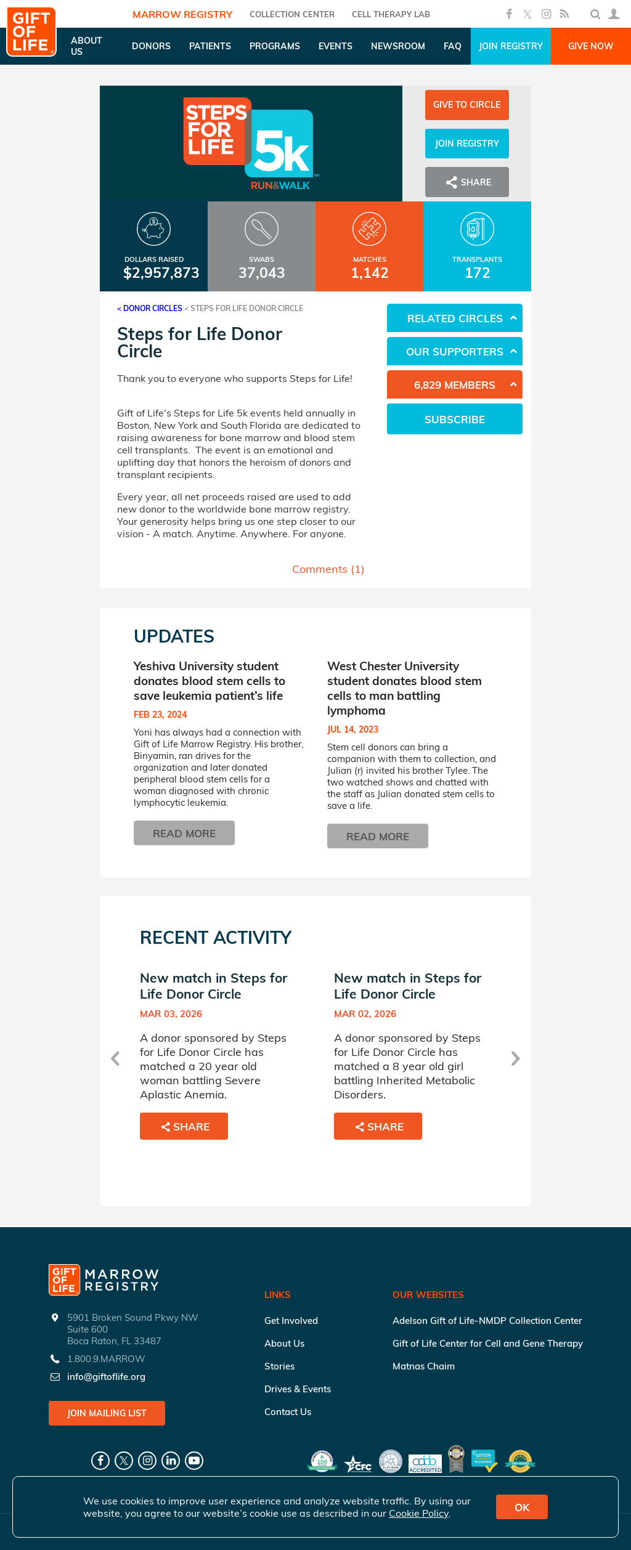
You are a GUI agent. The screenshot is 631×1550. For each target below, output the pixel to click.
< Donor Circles (149, 308)
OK (522, 1507)
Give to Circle (466, 104)
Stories (279, 1366)
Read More (184, 833)
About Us (284, 1343)
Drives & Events (297, 1389)
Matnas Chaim (424, 1366)
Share (467, 182)
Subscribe (455, 419)
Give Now (591, 46)
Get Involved (291, 1320)
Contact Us (287, 1412)
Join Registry (511, 46)
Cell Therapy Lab (391, 14)
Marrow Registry (182, 14)
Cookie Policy (419, 1513)
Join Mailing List (107, 1413)
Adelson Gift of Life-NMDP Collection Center (487, 1320)
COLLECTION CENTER (292, 14)
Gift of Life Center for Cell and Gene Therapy (488, 1343)
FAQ (453, 46)
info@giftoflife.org (106, 1376)
